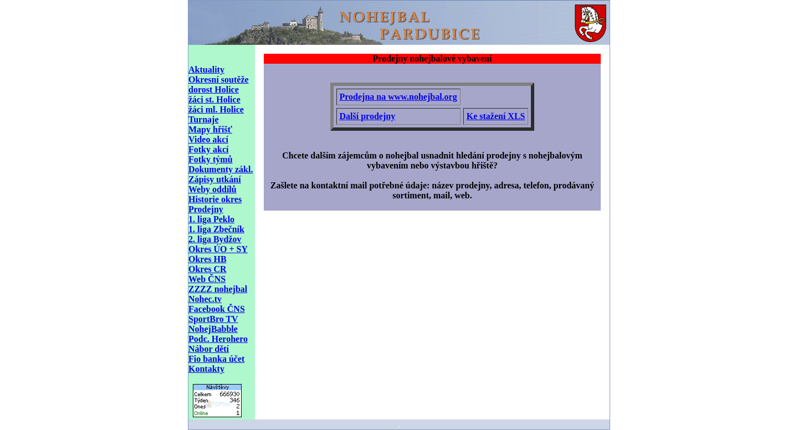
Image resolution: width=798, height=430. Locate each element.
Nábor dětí (208, 349)
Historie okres (215, 199)
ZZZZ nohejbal (217, 289)
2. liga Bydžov (215, 239)
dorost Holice (213, 89)
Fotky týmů (210, 159)
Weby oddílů (212, 189)
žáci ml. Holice (216, 109)
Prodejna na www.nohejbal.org (398, 96)
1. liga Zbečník (216, 229)
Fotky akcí (208, 149)
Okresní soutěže (218, 79)
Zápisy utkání (214, 179)
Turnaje (203, 119)
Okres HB (207, 259)
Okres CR (207, 269)
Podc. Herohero (218, 339)
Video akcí (208, 139)
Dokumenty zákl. (220, 169)
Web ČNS (207, 279)
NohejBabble (213, 329)
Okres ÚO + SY (218, 249)
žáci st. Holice (214, 99)
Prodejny (205, 209)
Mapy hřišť (210, 129)
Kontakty (206, 368)
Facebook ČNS (216, 309)
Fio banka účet (216, 359)
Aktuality (206, 69)
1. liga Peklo (211, 219)
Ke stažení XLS (496, 116)
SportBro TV (213, 319)
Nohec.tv (205, 299)
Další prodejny (368, 116)
